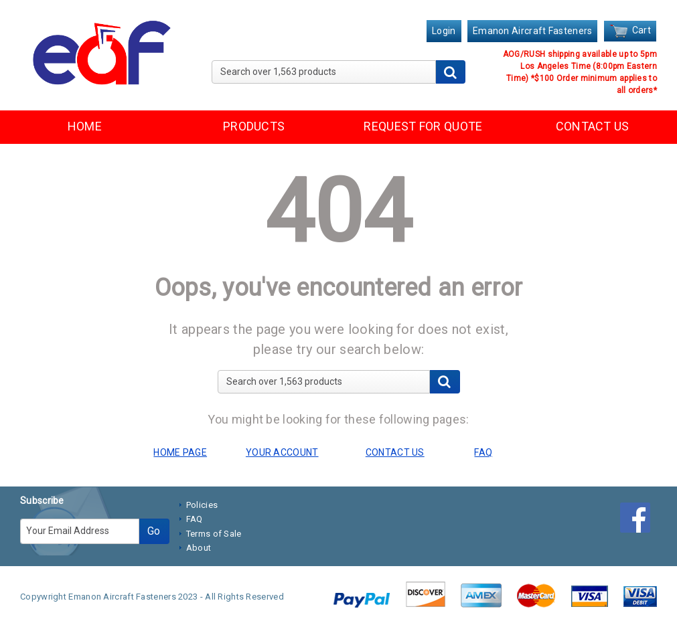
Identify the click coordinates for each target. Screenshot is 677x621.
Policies (202, 505)
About (199, 548)
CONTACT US (592, 126)
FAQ (194, 519)
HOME (85, 126)
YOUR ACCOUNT (282, 452)
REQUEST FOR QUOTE (423, 126)
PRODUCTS (254, 126)
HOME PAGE (180, 452)
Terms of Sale (214, 534)
